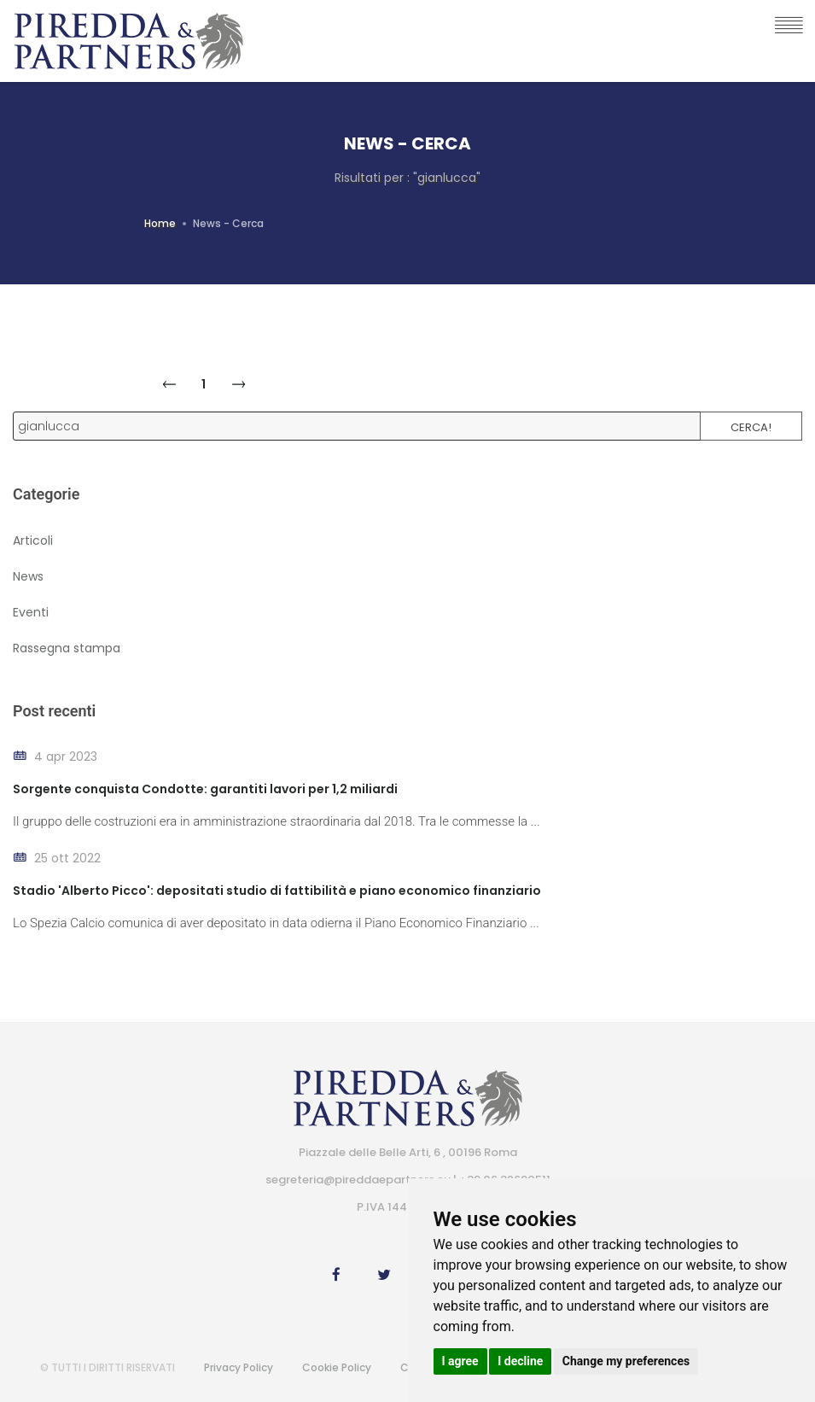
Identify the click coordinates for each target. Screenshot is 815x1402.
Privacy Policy (238, 1367)
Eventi (31, 612)
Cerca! (751, 427)
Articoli (33, 540)
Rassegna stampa (66, 648)
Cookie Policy (336, 1367)
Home (160, 223)
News (28, 576)
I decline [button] (520, 1361)
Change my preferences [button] (626, 1361)
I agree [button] (460, 1361)
